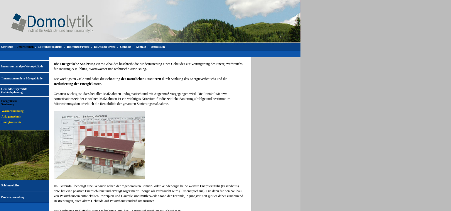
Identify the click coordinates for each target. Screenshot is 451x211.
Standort (125, 46)
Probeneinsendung (12, 197)
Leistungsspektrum (50, 46)
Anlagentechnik (11, 116)
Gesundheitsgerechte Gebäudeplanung (14, 90)
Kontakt (141, 46)
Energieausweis (11, 122)
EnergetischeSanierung (9, 102)
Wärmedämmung (12, 111)
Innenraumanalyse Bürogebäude (22, 78)
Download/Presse (105, 46)
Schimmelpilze (10, 185)
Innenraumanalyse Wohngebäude (22, 66)
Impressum (158, 46)
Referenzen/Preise (78, 46)
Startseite (7, 46)
